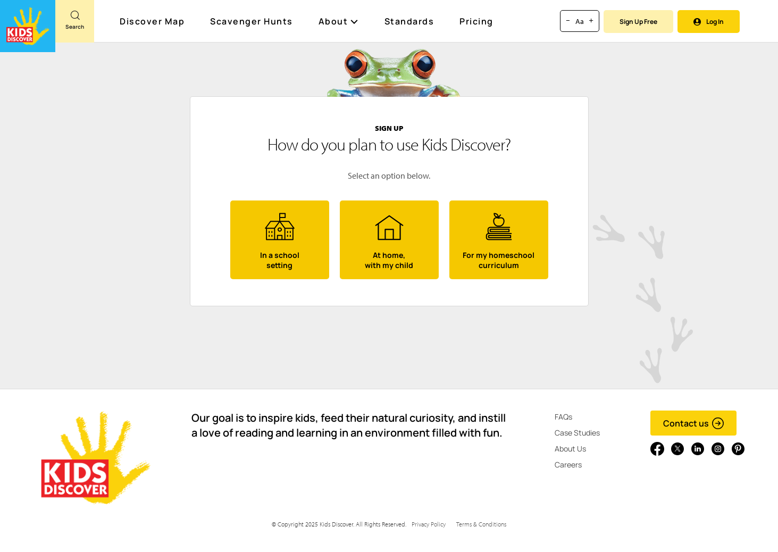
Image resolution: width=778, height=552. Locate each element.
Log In (708, 21)
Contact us (693, 423)
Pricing (476, 21)
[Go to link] (27, 26)
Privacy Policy (429, 524)
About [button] (339, 21)
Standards (409, 21)
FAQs (563, 417)
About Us (570, 449)
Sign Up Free (638, 21)
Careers (568, 464)
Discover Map (153, 21)
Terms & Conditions (481, 524)
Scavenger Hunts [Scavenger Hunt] (252, 21)
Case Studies (577, 433)
